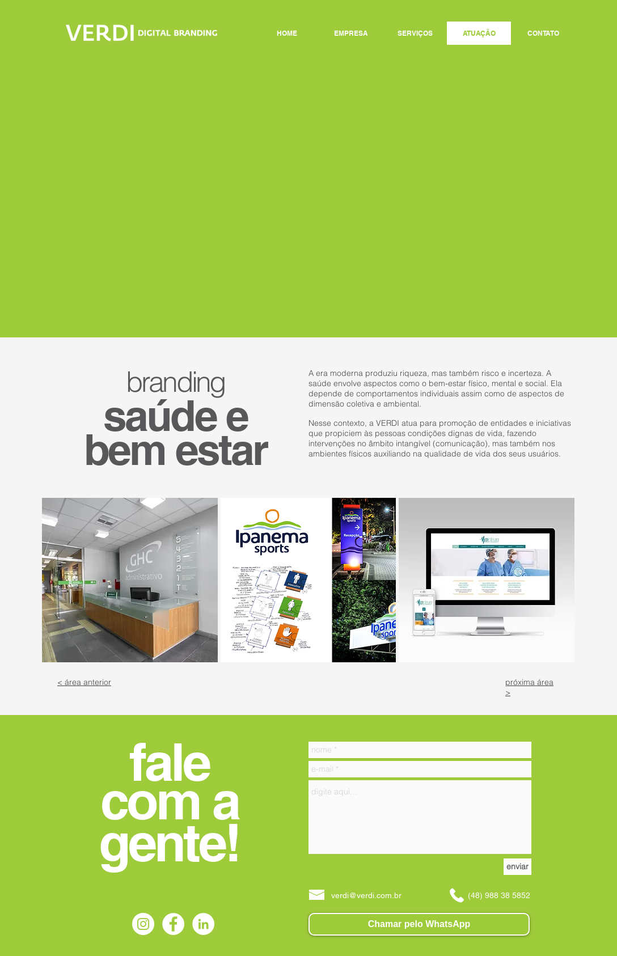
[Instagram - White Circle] (143, 924)
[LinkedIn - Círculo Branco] (203, 924)
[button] (130, 580)
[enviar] (517, 866)
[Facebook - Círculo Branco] (173, 924)
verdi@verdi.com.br (366, 895)
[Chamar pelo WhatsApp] (419, 924)
